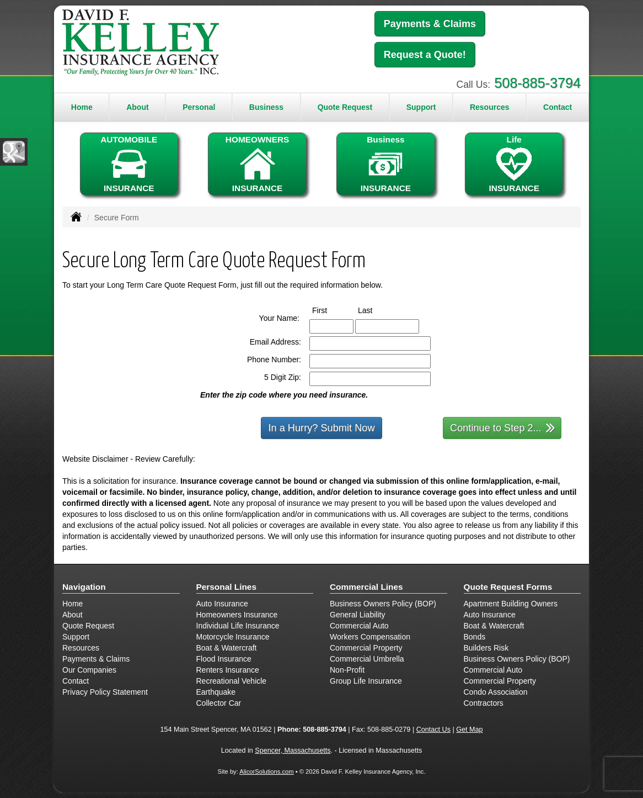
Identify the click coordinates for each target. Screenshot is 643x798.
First (329, 310)
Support (75, 636)
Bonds (475, 636)
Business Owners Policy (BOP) (383, 603)
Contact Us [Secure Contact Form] (433, 729)
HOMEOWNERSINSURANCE (257, 164)
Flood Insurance (223, 658)
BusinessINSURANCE (385, 164)
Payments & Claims (430, 23)
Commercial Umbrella (367, 658)
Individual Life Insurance (238, 625)
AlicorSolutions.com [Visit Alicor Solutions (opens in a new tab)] (266, 771)
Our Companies (89, 669)
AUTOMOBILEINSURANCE (129, 164)
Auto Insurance (222, 603)
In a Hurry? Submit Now (321, 428)
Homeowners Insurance (237, 614)
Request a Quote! (425, 54)
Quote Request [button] (345, 107)
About (137, 107)
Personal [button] (199, 107)
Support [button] (421, 107)
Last (375, 310)
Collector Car (219, 703)
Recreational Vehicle (231, 681)
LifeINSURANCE (513, 164)
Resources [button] (490, 107)
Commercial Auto (359, 625)
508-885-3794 (537, 83)
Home (82, 107)
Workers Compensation (370, 636)
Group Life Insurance (366, 681)
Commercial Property (366, 647)
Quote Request (88, 625)
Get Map (469, 729)
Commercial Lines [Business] (366, 586)
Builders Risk (486, 647)
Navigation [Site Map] (84, 586)
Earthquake (216, 692)
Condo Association (496, 692)
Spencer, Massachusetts (292, 750)
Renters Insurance (227, 669)
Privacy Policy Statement (105, 692)
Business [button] (266, 107)
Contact (557, 107)
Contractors (483, 703)
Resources (80, 647)
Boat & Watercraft (226, 647)
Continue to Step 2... (502, 427)
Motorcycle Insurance (233, 636)
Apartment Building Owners (511, 603)
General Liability (357, 614)
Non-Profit (347, 669)
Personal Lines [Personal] (226, 586)
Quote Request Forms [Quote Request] (508, 586)
